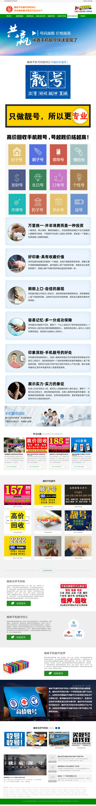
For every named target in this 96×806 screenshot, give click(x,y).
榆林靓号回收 (51, 16)
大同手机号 (30, 789)
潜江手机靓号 (28, 796)
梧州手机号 (23, 787)
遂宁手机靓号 (6, 794)
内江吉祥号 (78, 791)
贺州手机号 (35, 787)
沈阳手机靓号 (43, 794)
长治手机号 (24, 789)
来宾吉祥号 (84, 789)
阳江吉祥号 (18, 791)
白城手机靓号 (20, 796)
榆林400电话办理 (40, 16)
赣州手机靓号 (78, 794)
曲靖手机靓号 (75, 793)
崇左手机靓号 (18, 793)
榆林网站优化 (30, 16)
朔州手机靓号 (20, 794)
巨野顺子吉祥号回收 (48, 506)
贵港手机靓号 (25, 793)
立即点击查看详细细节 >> (12, 466)
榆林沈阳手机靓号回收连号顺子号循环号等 (70, 756)
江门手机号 (53, 787)
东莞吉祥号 (12, 791)
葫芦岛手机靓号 (35, 794)
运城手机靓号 (28, 794)
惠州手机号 (47, 787)
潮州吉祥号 (6, 791)
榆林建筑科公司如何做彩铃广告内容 (68, 766)
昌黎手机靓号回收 (14, 747)
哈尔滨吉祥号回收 (18, 532)
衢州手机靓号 (68, 793)
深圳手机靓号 (54, 793)
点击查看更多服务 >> (48, 570)
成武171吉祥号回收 (78, 532)
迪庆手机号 (77, 787)
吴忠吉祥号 (72, 789)
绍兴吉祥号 (48, 791)
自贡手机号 (18, 789)
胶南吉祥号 (66, 789)
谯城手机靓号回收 (59, 747)
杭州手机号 (65, 787)
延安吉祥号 (12, 793)
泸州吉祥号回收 (48, 532)
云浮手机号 (41, 787)
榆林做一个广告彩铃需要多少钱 (67, 776)
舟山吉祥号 (30, 791)
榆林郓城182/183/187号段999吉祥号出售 (14, 777)
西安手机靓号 (13, 794)
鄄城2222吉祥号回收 (17, 558)
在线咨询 (18, 603)
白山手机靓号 (6, 796)
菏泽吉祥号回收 (78, 558)
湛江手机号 (59, 787)
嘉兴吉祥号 (36, 791)
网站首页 (9, 16)
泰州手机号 (48, 789)
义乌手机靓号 (61, 793)
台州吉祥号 (42, 791)
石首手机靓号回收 (37, 747)
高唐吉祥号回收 (78, 506)
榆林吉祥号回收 (62, 16)
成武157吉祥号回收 (17, 506)
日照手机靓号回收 (81, 747)
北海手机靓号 (40, 793)
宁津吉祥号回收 (48, 558)
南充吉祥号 (72, 791)
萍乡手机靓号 (57, 794)
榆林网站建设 (19, 16)
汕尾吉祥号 (24, 791)
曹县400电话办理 (61, 801)
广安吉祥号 (84, 791)
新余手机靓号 (64, 794)
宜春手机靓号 (71, 794)
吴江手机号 (42, 789)
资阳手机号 (6, 789)
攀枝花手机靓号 (82, 793)
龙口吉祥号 (60, 789)
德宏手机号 (83, 787)
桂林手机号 (29, 787)
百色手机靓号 (32, 793)
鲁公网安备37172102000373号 (72, 801)
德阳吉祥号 (6, 793)
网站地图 (90, 1)
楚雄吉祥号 (54, 791)
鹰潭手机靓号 (50, 794)
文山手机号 (71, 787)
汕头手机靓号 (47, 793)
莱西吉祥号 (54, 789)
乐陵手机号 (17, 787)
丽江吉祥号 (60, 791)
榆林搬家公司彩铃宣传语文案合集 (14, 454)
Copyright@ (24, 801)
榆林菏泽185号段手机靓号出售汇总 (59, 454)
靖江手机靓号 (85, 794)
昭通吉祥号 (66, 791)
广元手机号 (12, 789)
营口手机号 (36, 789)
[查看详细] (27, 781)
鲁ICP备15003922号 (46, 801)
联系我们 (85, 1)
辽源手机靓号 (13, 796)
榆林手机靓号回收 (72, 16)
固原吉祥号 (78, 789)
